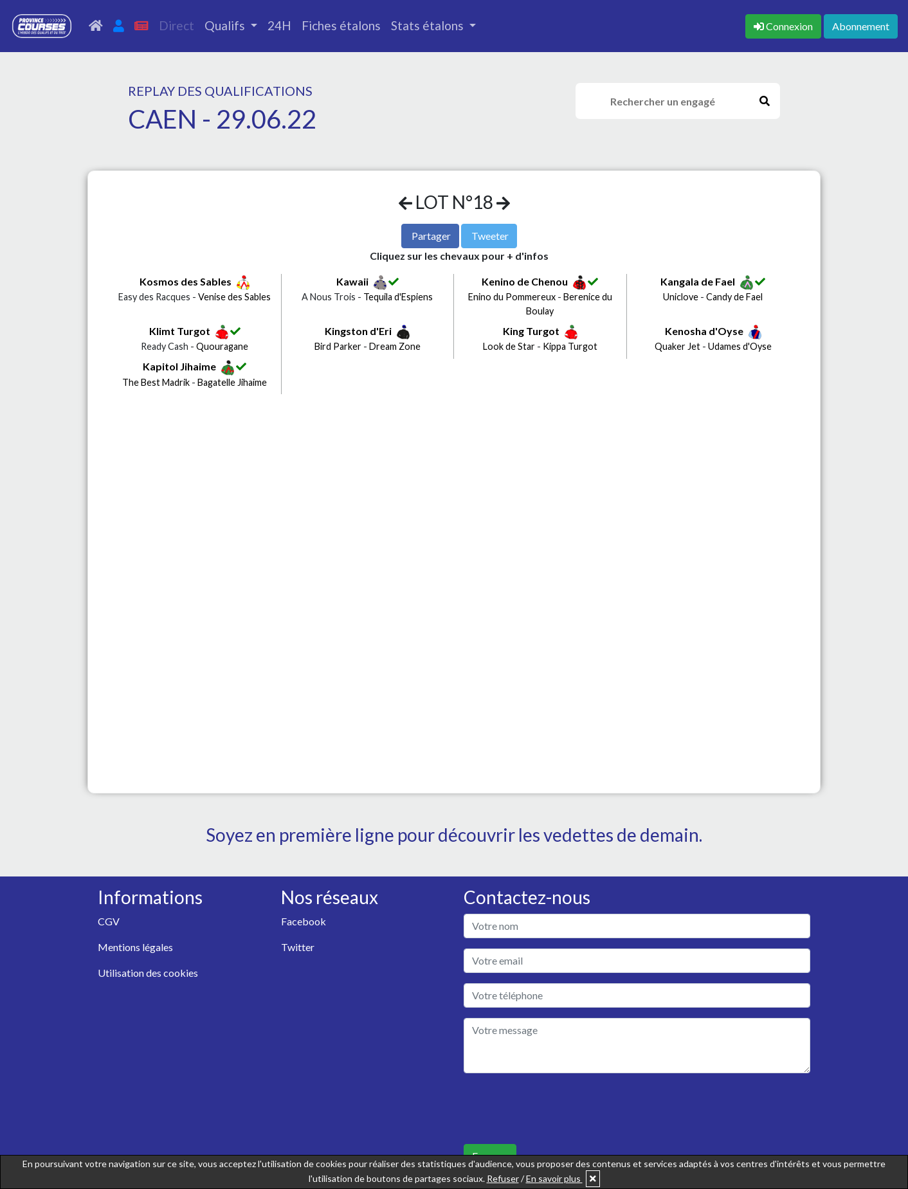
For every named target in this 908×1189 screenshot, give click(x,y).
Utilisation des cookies (148, 973)
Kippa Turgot (570, 346)
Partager (431, 236)
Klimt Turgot (179, 331)
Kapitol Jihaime (179, 366)
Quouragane (222, 346)
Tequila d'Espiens (398, 296)
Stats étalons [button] (428, 25)
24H (279, 25)
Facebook (303, 921)
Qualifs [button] (226, 25)
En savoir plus (554, 1178)
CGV (109, 921)
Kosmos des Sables (186, 281)
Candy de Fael (734, 296)
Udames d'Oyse (740, 346)
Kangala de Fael (697, 281)
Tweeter (490, 236)
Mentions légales (135, 947)
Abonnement (860, 26)
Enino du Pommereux (512, 296)
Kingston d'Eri (358, 331)
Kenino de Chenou (525, 281)
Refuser (503, 1178)
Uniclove (680, 296)
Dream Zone (395, 346)
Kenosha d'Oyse (704, 331)
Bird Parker (337, 346)
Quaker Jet (677, 346)
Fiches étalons (341, 25)
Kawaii (352, 281)
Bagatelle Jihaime (232, 382)
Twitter (297, 947)
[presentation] (561, 1109)
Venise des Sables (234, 296)
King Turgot (531, 331)
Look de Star (509, 346)
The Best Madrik (156, 382)
